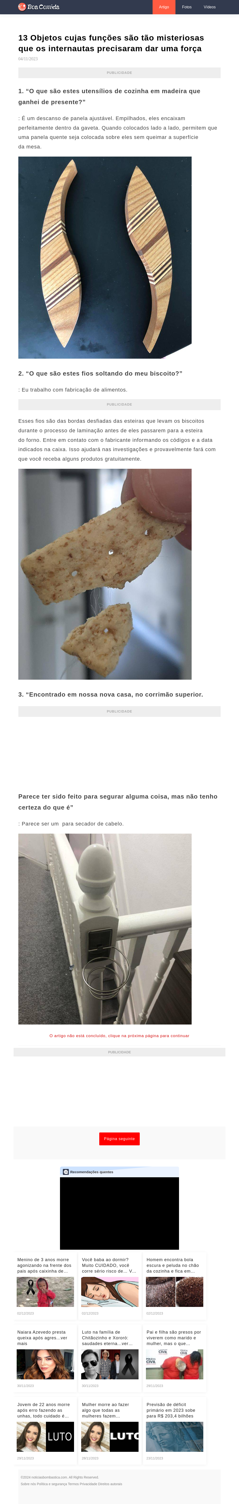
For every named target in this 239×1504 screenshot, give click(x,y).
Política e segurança (52, 1484)
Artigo (164, 7)
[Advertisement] (119, 751)
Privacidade (88, 1484)
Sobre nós (28, 1484)
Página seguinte (119, 1139)
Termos (73, 1484)
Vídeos (210, 7)
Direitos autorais (110, 1484)
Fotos (187, 7)
